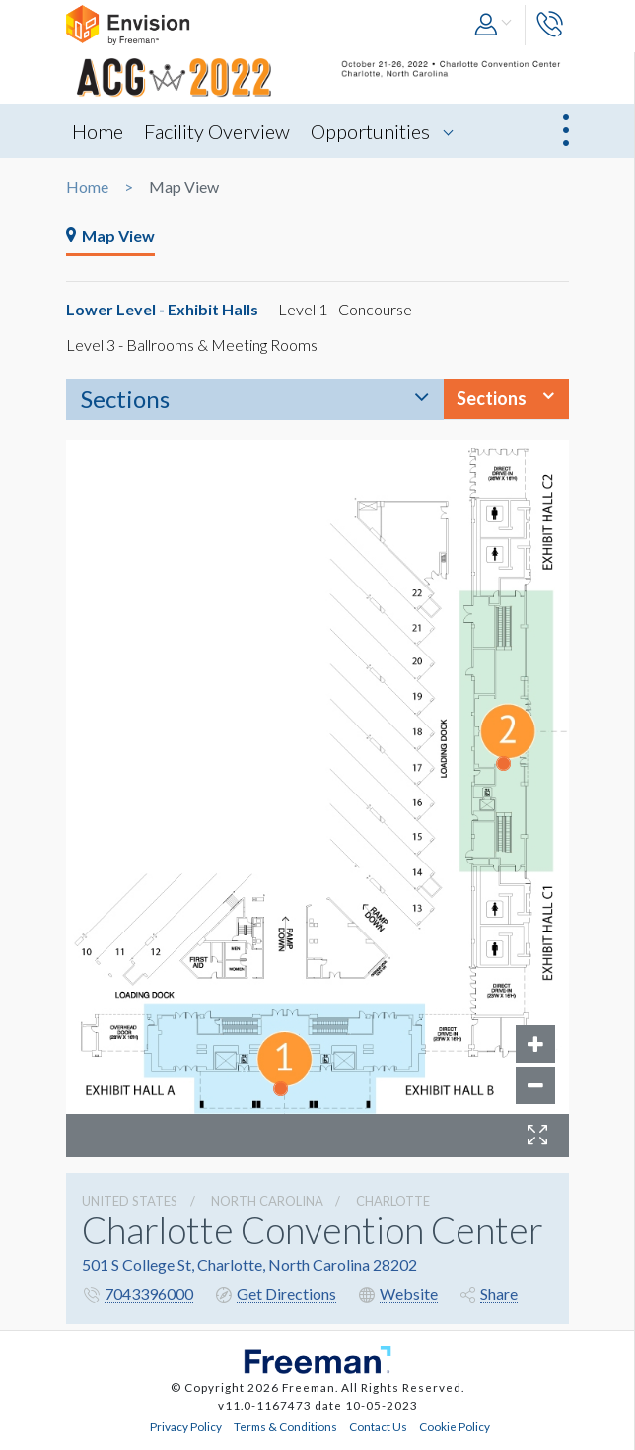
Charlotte (393, 1200)
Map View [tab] (110, 235)
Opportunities (370, 131)
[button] (494, 25)
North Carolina (267, 1200)
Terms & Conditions (285, 1426)
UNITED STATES (129, 1200)
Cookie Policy (454, 1426)
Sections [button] (492, 398)
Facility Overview (217, 131)
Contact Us (378, 1426)
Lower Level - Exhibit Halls (162, 309)
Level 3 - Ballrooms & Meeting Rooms (192, 344)
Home (97, 131)
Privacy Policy (186, 1426)
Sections (125, 398)
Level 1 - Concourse (345, 309)
